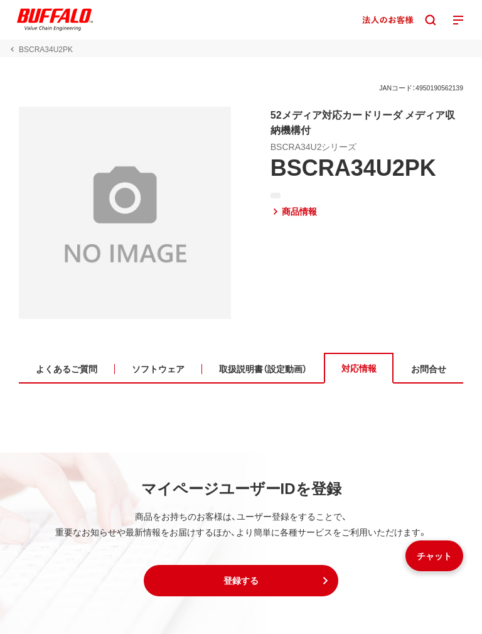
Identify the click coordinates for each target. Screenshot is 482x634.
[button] (241, 580)
